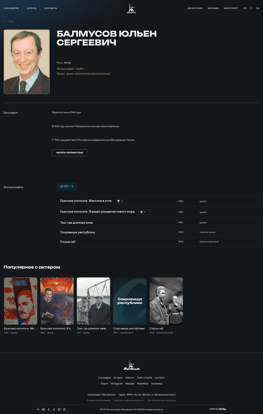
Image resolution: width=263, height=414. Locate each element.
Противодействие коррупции (161, 400)
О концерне (11, 8)
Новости (129, 377)
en (257, 8)
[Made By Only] (218, 409)
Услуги (31, 8)
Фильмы (213, 8)
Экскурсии (195, 8)
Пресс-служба (144, 377)
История (118, 377)
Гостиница (156, 383)
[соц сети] (38, 409)
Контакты (50, 8)
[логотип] (131, 8)
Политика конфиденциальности (128, 400)
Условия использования (99, 400)
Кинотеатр (231, 8)
